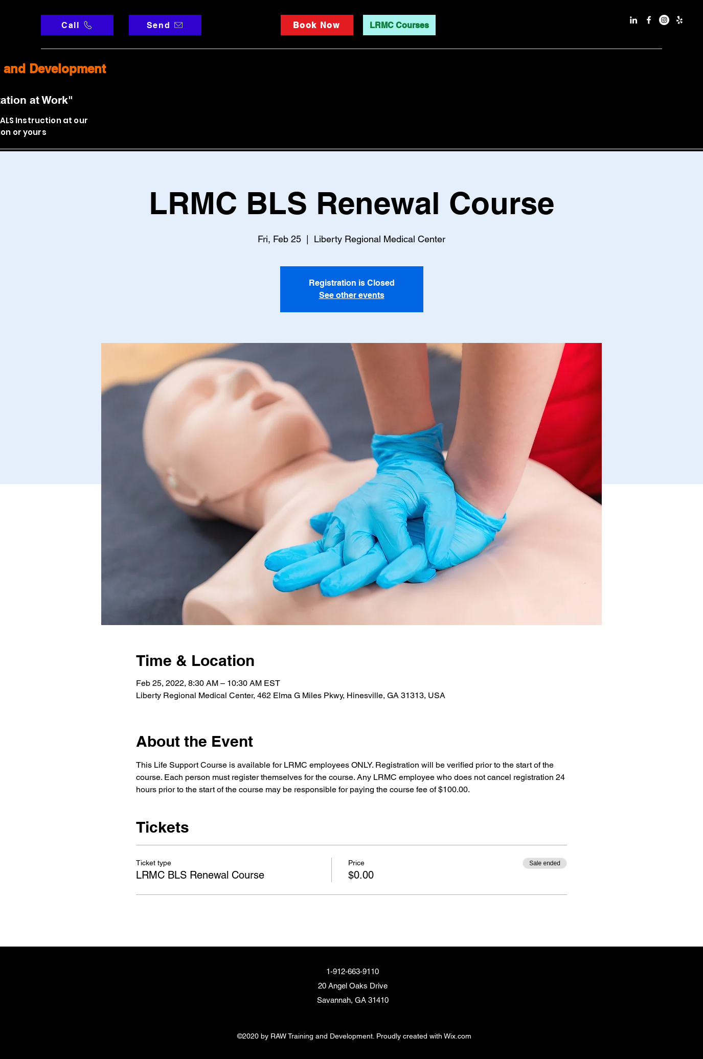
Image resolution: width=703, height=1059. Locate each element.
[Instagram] (664, 20)
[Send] (165, 25)
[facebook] (649, 20)
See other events (351, 295)
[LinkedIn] (633, 20)
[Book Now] (317, 25)
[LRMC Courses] (399, 25)
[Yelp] (679, 20)
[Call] (77, 25)
